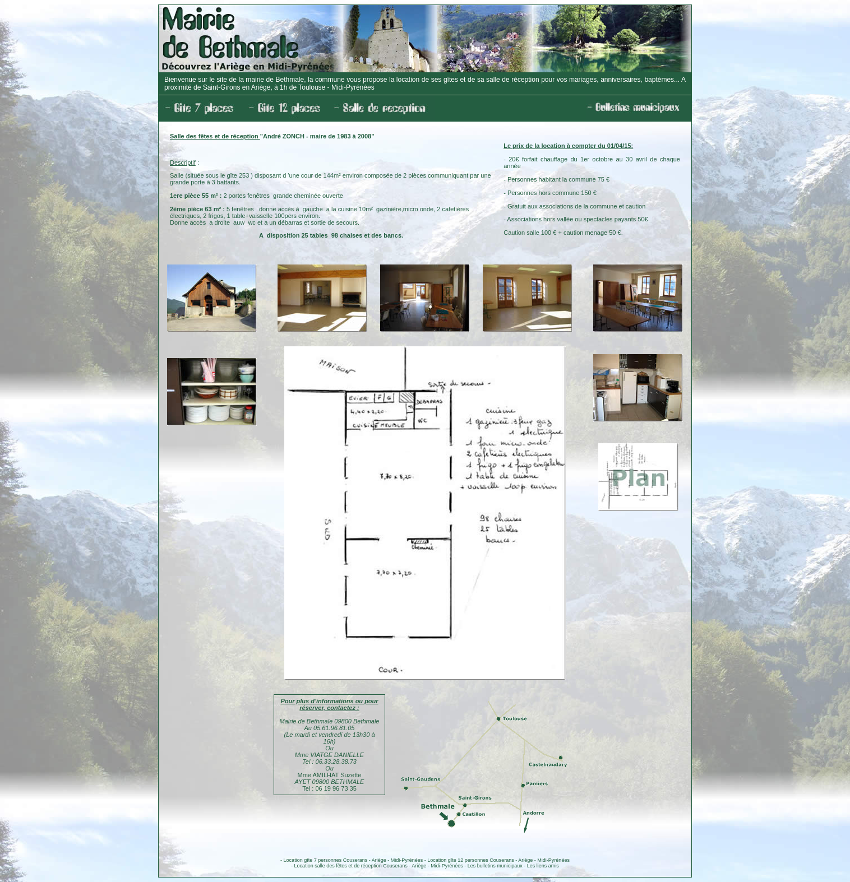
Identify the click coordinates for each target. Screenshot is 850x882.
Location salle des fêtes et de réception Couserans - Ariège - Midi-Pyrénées (378, 866)
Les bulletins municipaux (495, 866)
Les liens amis (543, 866)
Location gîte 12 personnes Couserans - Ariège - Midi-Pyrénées (498, 860)
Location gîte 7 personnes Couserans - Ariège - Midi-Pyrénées (353, 860)
